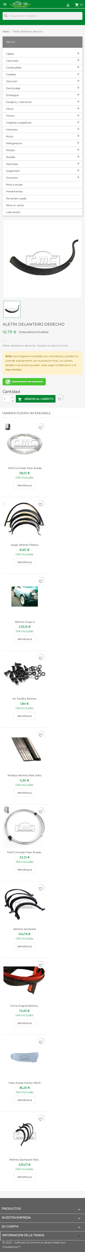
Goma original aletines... (24, 1005)
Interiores (12, 129)
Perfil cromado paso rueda (24, 468)
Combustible (13, 67)
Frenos (10, 115)
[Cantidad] (7, 399)
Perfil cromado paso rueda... (24, 852)
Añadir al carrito (36, 399)
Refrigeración (14, 143)
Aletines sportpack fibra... (24, 1159)
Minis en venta (15, 205)
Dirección (11, 81)
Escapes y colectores (18, 102)
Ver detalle (24, 485)
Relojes (10, 150)
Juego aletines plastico (25, 544)
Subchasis (12, 164)
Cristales (11, 74)
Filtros (9, 108)
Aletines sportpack (24, 929)
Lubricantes (13, 212)
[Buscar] (42, 16)
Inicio (10, 42)
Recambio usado (16, 198)
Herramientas (14, 191)
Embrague (12, 95)
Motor (9, 136)
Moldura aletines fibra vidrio (24, 775)
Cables (10, 53)
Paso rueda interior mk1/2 (25, 1082)
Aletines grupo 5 (25, 622)
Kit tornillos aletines (24, 698)
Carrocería (12, 60)
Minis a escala (14, 184)
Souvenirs (12, 177)
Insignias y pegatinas (18, 122)
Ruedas (10, 157)
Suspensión (13, 170)
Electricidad (13, 88)
